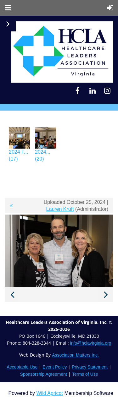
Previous (12, 294)
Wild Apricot (49, 393)
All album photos (11, 205)
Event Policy (54, 366)
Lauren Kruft (60, 209)
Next (105, 294)
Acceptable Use (22, 366)
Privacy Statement (90, 366)
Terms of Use (85, 374)
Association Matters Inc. (75, 355)
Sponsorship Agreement (43, 374)
